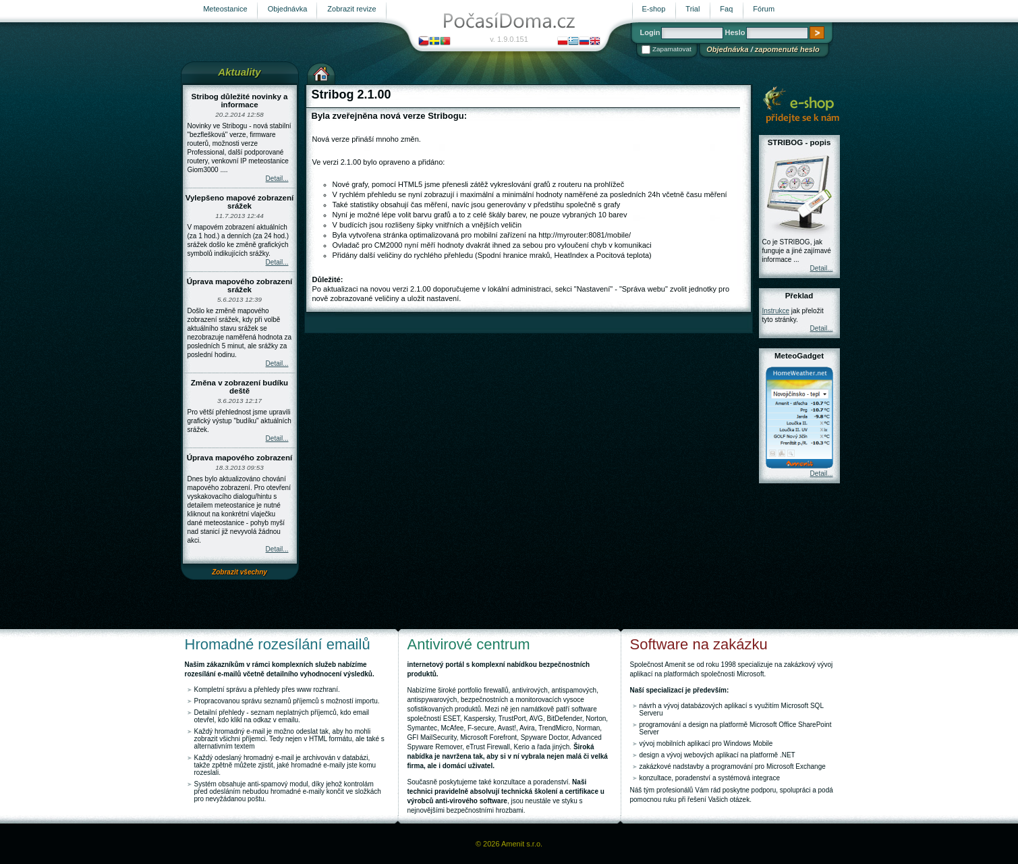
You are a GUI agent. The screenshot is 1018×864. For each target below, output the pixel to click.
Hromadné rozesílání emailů (277, 644)
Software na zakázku (699, 644)
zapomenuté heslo (787, 49)
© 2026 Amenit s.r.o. (509, 844)
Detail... (277, 178)
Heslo (735, 32)
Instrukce (776, 311)
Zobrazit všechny (239, 572)
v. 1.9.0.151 (509, 39)
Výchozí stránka (321, 72)
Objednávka (727, 49)
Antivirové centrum (468, 644)
